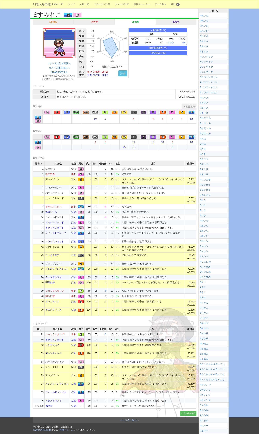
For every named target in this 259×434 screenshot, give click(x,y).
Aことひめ (205, 266)
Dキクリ (204, 164)
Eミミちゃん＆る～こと (212, 379)
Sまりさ (204, 41)
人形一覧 (84, 4)
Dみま (203, 143)
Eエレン (204, 256)
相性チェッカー (142, 4)
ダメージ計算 (122, 4)
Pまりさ (204, 46)
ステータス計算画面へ (59, 63)
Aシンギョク (206, 61)
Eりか (203, 215)
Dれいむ (204, 20)
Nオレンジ (205, 384)
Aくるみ (204, 415)
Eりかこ (204, 318)
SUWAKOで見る (59, 72)
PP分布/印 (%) (158, 53)
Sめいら (204, 230)
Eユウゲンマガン (209, 92)
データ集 (160, 4)
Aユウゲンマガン (209, 82)
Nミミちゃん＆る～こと (212, 364)
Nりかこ (204, 302)
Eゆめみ (204, 359)
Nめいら (204, 220)
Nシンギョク (206, 56)
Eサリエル (205, 133)
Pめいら (204, 225)
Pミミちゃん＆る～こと (212, 374)
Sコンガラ (205, 189)
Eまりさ (204, 51)
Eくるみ (204, 420)
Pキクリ (204, 169)
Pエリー (204, 430)
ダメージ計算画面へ (59, 67)
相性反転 (190, 106)
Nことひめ (205, 261)
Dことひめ (205, 271)
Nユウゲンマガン (209, 77)
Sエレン (204, 251)
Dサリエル (205, 128)
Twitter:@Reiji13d (42, 430)
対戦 (175, 4)
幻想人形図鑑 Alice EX (48, 4)
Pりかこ (204, 307)
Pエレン (204, 246)
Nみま (203, 138)
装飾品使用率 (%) (158, 47)
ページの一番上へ (129, 420)
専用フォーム (66, 430)
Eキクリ (204, 174)
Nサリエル (205, 118)
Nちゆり (204, 323)
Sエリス (204, 102)
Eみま (203, 154)
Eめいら (204, 236)
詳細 (122, 73)
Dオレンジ (205, 389)
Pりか (203, 210)
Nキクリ (204, 159)
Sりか (203, 205)
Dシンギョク (206, 66)
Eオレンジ (205, 400)
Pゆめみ (204, 348)
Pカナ (203, 292)
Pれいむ (204, 25)
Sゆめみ (204, 353)
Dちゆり (204, 328)
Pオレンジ (205, 394)
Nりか (203, 200)
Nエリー (204, 425)
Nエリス (204, 97)
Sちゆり (204, 333)
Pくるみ (204, 410)
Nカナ (203, 282)
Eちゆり (204, 338)
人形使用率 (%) (158, 30)
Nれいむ (204, 15)
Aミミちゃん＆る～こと (212, 369)
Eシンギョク (206, 72)
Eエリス (204, 113)
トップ (71, 4)
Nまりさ (204, 36)
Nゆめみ (204, 343)
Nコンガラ (205, 179)
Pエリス (204, 107)
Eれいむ (204, 31)
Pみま (203, 148)
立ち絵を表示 (189, 413)
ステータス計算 (102, 4)
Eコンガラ (205, 195)
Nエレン (204, 241)
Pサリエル (205, 123)
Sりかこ (204, 312)
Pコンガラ (205, 184)
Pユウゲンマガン (209, 87)
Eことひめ (205, 277)
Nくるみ (204, 405)
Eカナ (203, 297)
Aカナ (203, 287)
